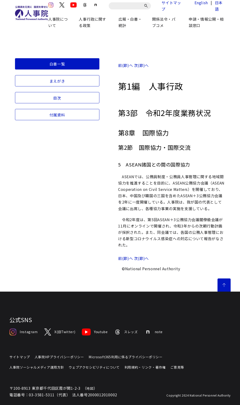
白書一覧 (57, 64)
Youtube (95, 332)
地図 (89, 388)
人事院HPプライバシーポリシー (59, 357)
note (153, 332)
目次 (57, 98)
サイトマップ (19, 357)
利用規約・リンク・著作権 (145, 367)
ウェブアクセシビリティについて (94, 367)
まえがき (57, 81)
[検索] (147, 5)
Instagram (23, 332)
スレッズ (126, 332)
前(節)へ (125, 65)
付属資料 (57, 115)
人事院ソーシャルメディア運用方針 (36, 367)
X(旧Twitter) (59, 332)
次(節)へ (141, 65)
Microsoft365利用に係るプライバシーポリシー (125, 357)
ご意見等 (177, 367)
